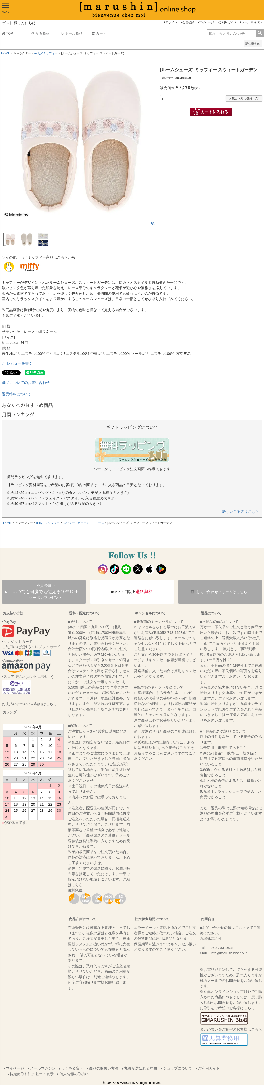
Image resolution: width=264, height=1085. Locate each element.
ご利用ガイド (227, 22)
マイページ (206, 22)
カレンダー (11, 712)
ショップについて (177, 1068)
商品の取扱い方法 (103, 1068)
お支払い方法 (13, 613)
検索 (260, 33)
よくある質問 (72, 1068)
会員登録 (188, 22)
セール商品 (71, 33)
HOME (5, 53)
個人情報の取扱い (74, 1074)
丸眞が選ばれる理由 (140, 1068)
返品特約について (16, 394)
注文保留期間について (152, 919)
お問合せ (208, 919)
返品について (211, 613)
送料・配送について (84, 613)
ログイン (171, 22)
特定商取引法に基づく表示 (32, 1074)
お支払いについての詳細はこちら (29, 704)
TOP (7, 33)
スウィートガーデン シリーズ (83, 523)
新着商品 (40, 33)
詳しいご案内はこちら (240, 511)
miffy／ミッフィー (46, 53)
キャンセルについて (150, 613)
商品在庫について (82, 919)
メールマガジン (252, 22)
